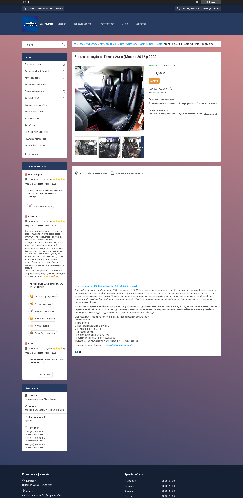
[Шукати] (63, 44)
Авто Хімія (30, 125)
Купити (154, 81)
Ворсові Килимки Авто (36, 105)
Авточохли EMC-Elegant (112, 44)
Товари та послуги (88, 44)
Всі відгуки (45, 374)
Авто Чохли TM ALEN (35, 84)
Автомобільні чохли (35, 145)
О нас (125, 24)
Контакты (140, 24)
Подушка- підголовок (35, 139)
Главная (61, 24)
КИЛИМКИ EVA (32, 98)
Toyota (158, 44)
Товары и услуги (82, 24)
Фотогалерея (107, 24)
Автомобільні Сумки (35, 111)
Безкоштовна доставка (162, 99)
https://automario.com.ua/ (119, 345)
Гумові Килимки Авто (35, 91)
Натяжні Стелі (32, 118)
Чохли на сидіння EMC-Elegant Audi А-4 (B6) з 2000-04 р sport (106, 286)
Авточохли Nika (32, 78)
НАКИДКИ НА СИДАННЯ (37, 132)
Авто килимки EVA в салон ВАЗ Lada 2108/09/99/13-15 (45, 361)
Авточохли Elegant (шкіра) (139, 44)
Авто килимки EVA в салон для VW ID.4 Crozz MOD (46, 285)
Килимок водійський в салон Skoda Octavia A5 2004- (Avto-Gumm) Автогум (45, 193)
